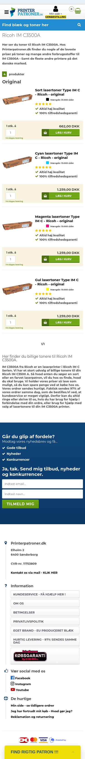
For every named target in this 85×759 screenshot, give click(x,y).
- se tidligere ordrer (32, 705)
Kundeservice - (39, 594)
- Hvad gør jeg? (41, 711)
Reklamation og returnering (32, 717)
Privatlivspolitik (28, 621)
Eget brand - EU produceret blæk (43, 630)
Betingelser (24, 612)
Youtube (20, 689)
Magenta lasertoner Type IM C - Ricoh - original (57, 218)
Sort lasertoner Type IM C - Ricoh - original (57, 92)
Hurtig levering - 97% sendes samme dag (45, 641)
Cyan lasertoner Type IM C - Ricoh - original (56, 155)
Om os (18, 603)
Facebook (20, 678)
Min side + (55, 12)
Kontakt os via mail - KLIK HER (34, 572)
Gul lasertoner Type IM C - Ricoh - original (57, 282)
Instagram (21, 683)
